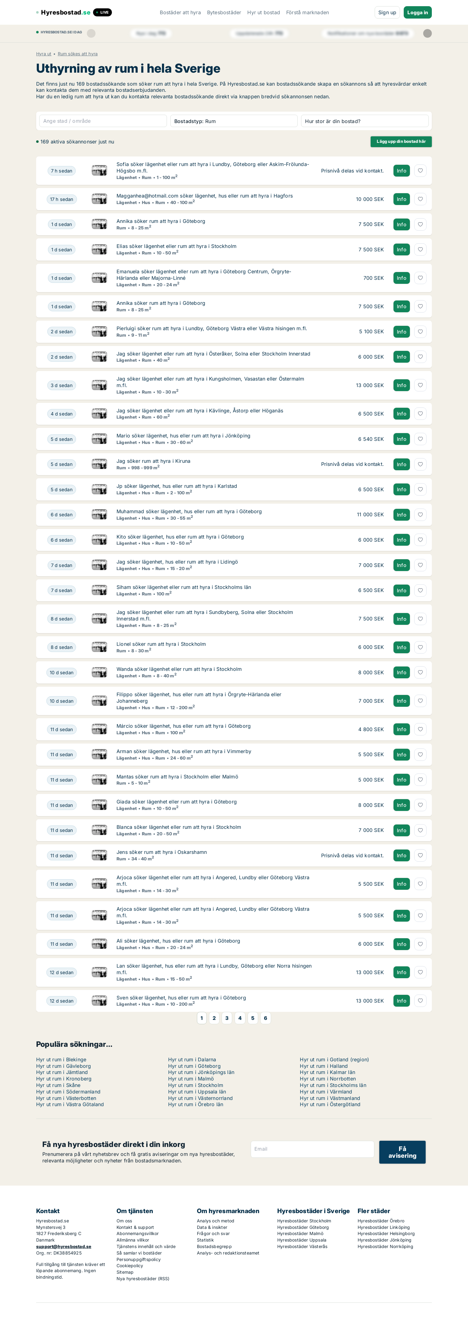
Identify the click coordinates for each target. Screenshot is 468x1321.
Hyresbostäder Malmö (300, 1233)
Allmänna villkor (133, 1239)
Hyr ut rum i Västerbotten (66, 1098)
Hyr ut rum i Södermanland (68, 1092)
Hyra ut (43, 53)
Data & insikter (212, 1227)
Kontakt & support (135, 1227)
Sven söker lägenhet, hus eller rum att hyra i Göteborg (181, 998)
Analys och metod (215, 1220)
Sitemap (125, 1272)
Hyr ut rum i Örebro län (195, 1104)
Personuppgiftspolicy (139, 1259)
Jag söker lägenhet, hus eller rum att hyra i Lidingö (177, 562)
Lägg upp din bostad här (401, 141)
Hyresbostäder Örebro (381, 1220)
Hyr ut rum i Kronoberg (63, 1079)
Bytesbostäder (224, 12)
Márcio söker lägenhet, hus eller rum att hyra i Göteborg (184, 726)
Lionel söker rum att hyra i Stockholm (161, 644)
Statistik (205, 1239)
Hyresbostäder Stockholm (304, 1220)
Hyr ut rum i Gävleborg (63, 1066)
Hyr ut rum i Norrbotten (328, 1079)
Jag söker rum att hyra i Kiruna (153, 461)
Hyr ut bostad (263, 12)
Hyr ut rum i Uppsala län (197, 1092)
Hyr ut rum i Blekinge (61, 1059)
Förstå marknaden (307, 12)
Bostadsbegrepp (214, 1246)
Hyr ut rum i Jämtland (62, 1072)
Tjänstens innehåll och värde (146, 1246)
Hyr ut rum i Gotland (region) (334, 1059)
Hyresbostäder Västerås (302, 1246)
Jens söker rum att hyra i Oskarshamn (162, 852)
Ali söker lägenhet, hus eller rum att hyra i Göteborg (178, 941)
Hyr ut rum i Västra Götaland (70, 1104)
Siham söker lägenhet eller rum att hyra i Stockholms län (184, 587)
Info (401, 171)
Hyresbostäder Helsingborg (386, 1233)
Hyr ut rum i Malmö (191, 1079)
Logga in (417, 12)
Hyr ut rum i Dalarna (192, 1059)
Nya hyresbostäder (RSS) (143, 1278)
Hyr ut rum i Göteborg (194, 1066)
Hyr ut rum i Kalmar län (327, 1072)
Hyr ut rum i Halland (324, 1066)
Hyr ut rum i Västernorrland (200, 1098)
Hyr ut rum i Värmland (326, 1092)
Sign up (387, 12)
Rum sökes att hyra (78, 53)
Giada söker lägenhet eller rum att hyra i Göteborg (177, 802)
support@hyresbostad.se (63, 1246)
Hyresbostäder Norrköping (385, 1246)
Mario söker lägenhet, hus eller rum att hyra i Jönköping (183, 436)
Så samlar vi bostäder (139, 1252)
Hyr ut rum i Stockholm (195, 1085)
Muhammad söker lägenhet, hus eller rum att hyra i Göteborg (189, 511)
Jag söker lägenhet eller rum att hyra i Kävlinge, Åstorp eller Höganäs (200, 410)
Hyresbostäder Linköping (384, 1227)
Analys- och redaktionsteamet (228, 1252)
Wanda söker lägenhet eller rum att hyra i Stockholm (179, 669)
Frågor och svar (213, 1233)
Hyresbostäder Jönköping (385, 1239)
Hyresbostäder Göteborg (303, 1227)
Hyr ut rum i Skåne (58, 1085)
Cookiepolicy (130, 1265)
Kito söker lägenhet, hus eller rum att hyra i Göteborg (180, 537)
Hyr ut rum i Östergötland (330, 1104)
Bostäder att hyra (180, 12)
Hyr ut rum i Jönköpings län (201, 1072)
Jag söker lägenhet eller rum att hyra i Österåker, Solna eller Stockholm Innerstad (213, 354)
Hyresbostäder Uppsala (301, 1239)
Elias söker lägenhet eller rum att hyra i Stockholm (176, 246)
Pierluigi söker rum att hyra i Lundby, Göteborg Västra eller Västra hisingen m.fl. (212, 328)
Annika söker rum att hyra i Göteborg (161, 221)
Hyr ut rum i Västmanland (330, 1098)
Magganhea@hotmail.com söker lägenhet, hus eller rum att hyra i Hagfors (205, 196)
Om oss (124, 1220)
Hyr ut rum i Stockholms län (333, 1085)
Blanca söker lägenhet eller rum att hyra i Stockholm (179, 827)
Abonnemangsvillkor (138, 1233)
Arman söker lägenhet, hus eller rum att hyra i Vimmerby (184, 751)
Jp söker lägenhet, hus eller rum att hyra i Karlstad (177, 486)
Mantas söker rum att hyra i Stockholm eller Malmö (177, 776)
